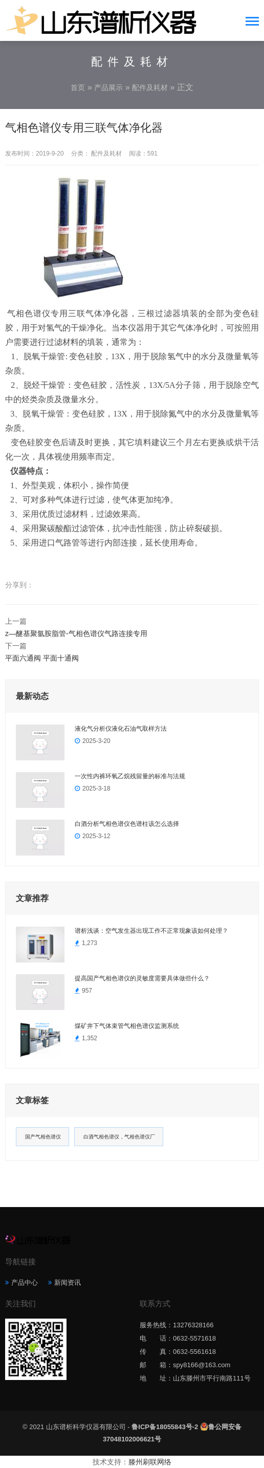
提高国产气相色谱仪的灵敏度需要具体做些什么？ (142, 978)
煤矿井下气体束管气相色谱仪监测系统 (127, 1025)
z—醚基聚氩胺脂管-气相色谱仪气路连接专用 (76, 633)
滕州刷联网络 (149, 1462)
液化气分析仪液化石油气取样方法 (121, 728)
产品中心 (24, 1282)
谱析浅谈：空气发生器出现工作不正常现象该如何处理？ (151, 930)
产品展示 (108, 87)
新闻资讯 (67, 1282)
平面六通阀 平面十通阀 (42, 658)
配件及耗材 (150, 87)
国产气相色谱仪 (43, 1137)
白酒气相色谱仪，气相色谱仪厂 (119, 1137)
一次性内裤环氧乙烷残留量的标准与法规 (130, 776)
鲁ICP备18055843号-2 (164, 1427)
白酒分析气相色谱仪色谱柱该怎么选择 (127, 823)
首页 (78, 87)
